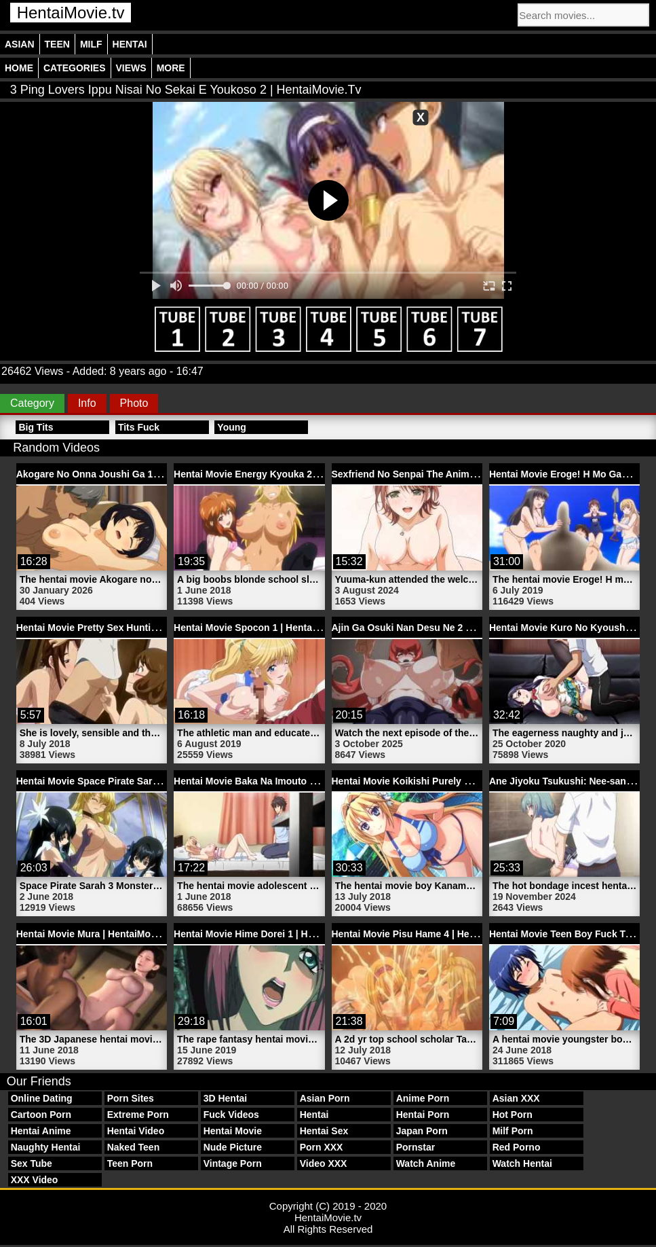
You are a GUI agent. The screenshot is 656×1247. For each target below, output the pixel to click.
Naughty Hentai (46, 1147)
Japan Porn (422, 1130)
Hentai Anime (41, 1130)
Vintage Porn (233, 1163)
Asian (20, 44)
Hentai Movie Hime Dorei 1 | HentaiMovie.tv (271, 933)
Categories (74, 67)
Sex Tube (31, 1163)
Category (32, 403)
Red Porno (517, 1147)
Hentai (130, 44)
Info (87, 403)
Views (131, 67)
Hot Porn (513, 1114)
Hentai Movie (233, 1130)
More (171, 67)
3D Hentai (226, 1098)
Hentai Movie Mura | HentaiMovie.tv (95, 933)
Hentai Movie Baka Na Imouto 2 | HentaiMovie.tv (281, 781)
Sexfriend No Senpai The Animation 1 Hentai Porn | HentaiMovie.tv (481, 474)
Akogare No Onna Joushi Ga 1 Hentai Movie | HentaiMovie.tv (152, 474)
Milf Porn (513, 1130)
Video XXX (323, 1163)
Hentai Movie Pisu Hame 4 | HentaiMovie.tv (428, 933)
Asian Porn (325, 1098)
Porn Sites (130, 1098)
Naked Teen (133, 1147)
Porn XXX (321, 1147)
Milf (91, 44)
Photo (134, 403)
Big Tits (35, 427)
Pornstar (416, 1147)
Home (19, 67)
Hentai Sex (324, 1130)
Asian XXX (516, 1098)
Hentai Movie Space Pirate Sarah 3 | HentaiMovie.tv (131, 781)
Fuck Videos (231, 1114)
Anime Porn (423, 1098)
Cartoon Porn (41, 1114)
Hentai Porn (423, 1114)
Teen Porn (130, 1163)
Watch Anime (426, 1163)
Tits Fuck (138, 427)
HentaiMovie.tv (71, 12)
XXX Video (34, 1179)
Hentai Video (136, 1130)
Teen (57, 44)
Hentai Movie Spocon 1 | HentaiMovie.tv (263, 627)
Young (231, 427)
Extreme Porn (138, 1114)
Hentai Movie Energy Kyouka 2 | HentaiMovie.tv (280, 474)
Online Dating (42, 1098)
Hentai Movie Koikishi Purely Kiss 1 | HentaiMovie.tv (449, 781)
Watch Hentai (522, 1163)
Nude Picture (233, 1147)
